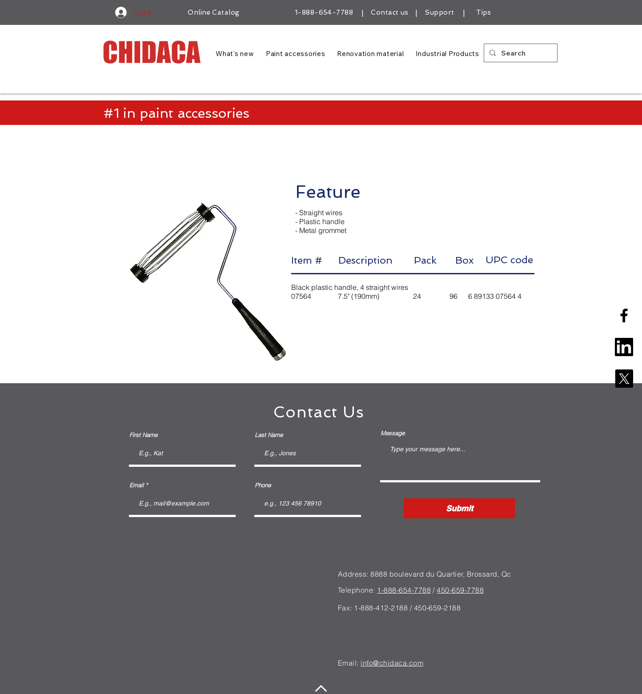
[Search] (519, 53)
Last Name (269, 435)
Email (136, 485)
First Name (143, 435)
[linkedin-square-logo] (624, 347)
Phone (263, 485)
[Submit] (459, 508)
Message (393, 433)
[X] (624, 378)
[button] (206, 282)
